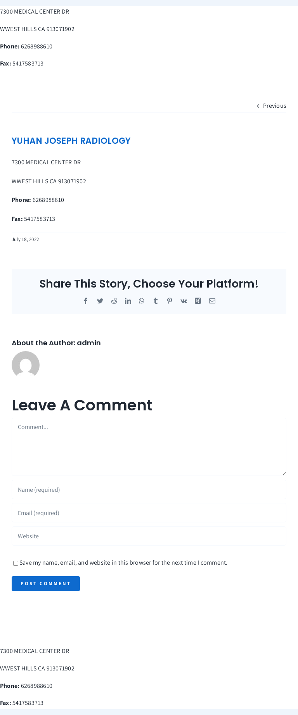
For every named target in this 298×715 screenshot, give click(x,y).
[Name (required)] (149, 489)
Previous (274, 106)
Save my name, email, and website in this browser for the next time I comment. (123, 562)
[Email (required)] (149, 512)
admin (89, 343)
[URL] (149, 536)
